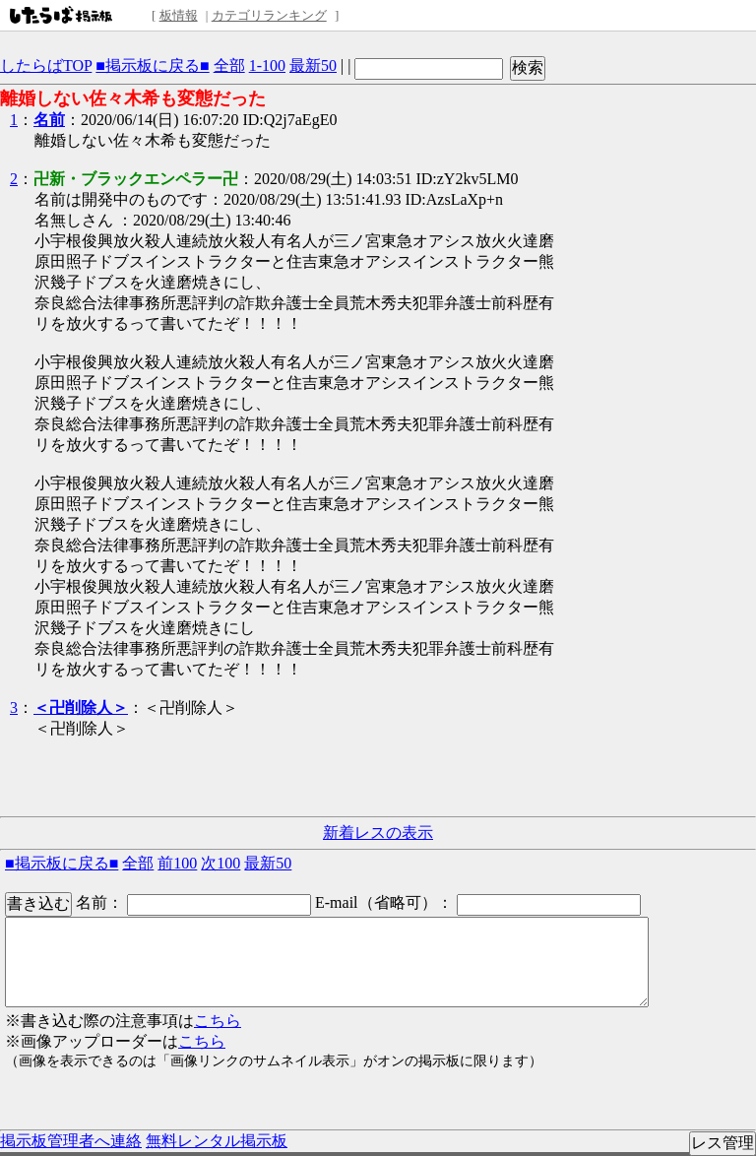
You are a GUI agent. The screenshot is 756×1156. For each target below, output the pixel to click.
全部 (229, 65)
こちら (217, 1020)
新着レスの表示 (378, 832)
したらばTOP (46, 65)
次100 (220, 863)
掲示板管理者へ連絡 (71, 1140)
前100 (177, 863)
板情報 (178, 15)
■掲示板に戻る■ (152, 65)
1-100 (267, 65)
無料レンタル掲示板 (216, 1140)
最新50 (313, 65)
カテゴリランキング (269, 15)
